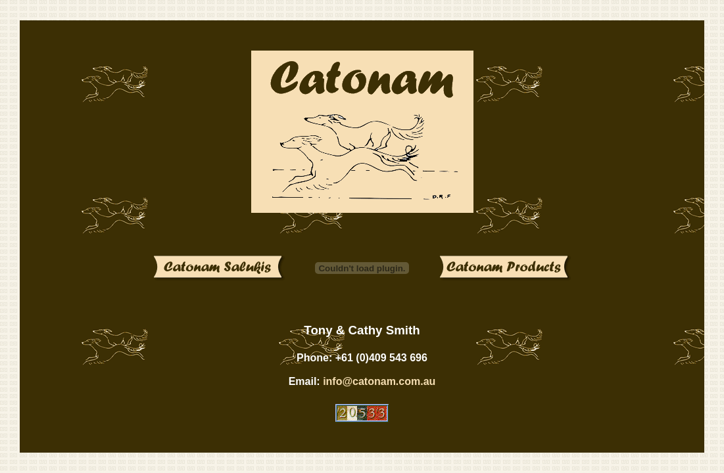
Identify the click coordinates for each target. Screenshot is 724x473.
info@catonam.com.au (379, 381)
